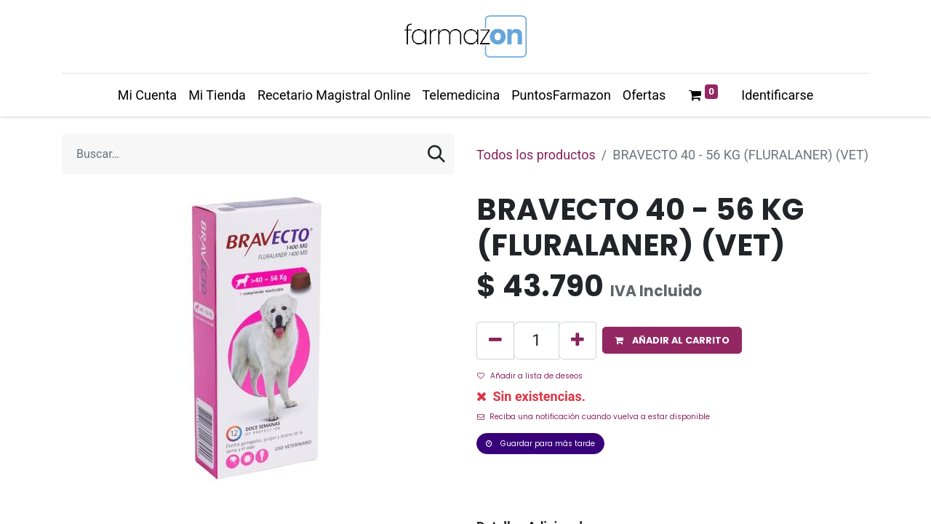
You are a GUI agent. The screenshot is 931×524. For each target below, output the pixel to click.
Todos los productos (536, 154)
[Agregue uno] (577, 341)
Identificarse (777, 95)
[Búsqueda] (436, 154)
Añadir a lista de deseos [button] (530, 375)
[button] (672, 340)
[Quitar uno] (495, 341)
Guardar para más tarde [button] (540, 443)
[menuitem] (147, 95)
